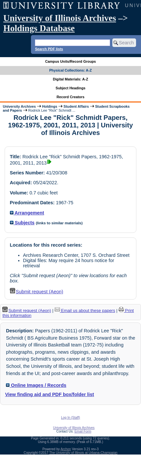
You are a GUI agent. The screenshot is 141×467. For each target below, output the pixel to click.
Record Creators (71, 97)
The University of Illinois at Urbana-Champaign (83, 453)
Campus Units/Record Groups (70, 61)
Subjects (22, 222)
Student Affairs (76, 106)
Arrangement (27, 212)
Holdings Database (39, 28)
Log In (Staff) (70, 417)
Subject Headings (71, 88)
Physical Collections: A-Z (70, 70)
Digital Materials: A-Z (70, 79)
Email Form (82, 431)
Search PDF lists (49, 49)
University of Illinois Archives (59, 18)
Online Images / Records (36, 385)
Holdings (49, 106)
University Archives (19, 106)
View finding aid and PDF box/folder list (49, 394)
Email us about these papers (85, 310)
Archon (66, 449)
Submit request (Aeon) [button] (36, 291)
